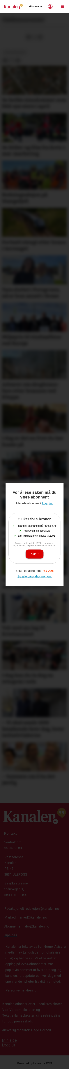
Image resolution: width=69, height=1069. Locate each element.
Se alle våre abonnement (34, 576)
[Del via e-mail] (40, 37)
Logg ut (8, 1045)
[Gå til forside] (13, 6)
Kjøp (35, 554)
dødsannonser (14, 52)
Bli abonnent (36, 6)
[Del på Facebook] (28, 37)
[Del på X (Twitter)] (34, 37)
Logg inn (51, 6)
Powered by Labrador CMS (34, 1063)
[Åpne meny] (62, 6)
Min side (9, 1040)
